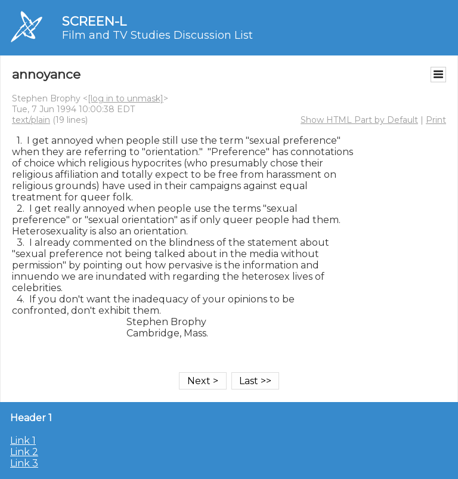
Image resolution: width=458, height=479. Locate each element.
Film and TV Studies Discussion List (157, 35)
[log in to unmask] (125, 98)
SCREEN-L (94, 21)
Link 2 (24, 452)
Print (436, 120)
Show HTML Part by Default (359, 120)
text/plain (31, 120)
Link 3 (24, 463)
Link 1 (23, 440)
